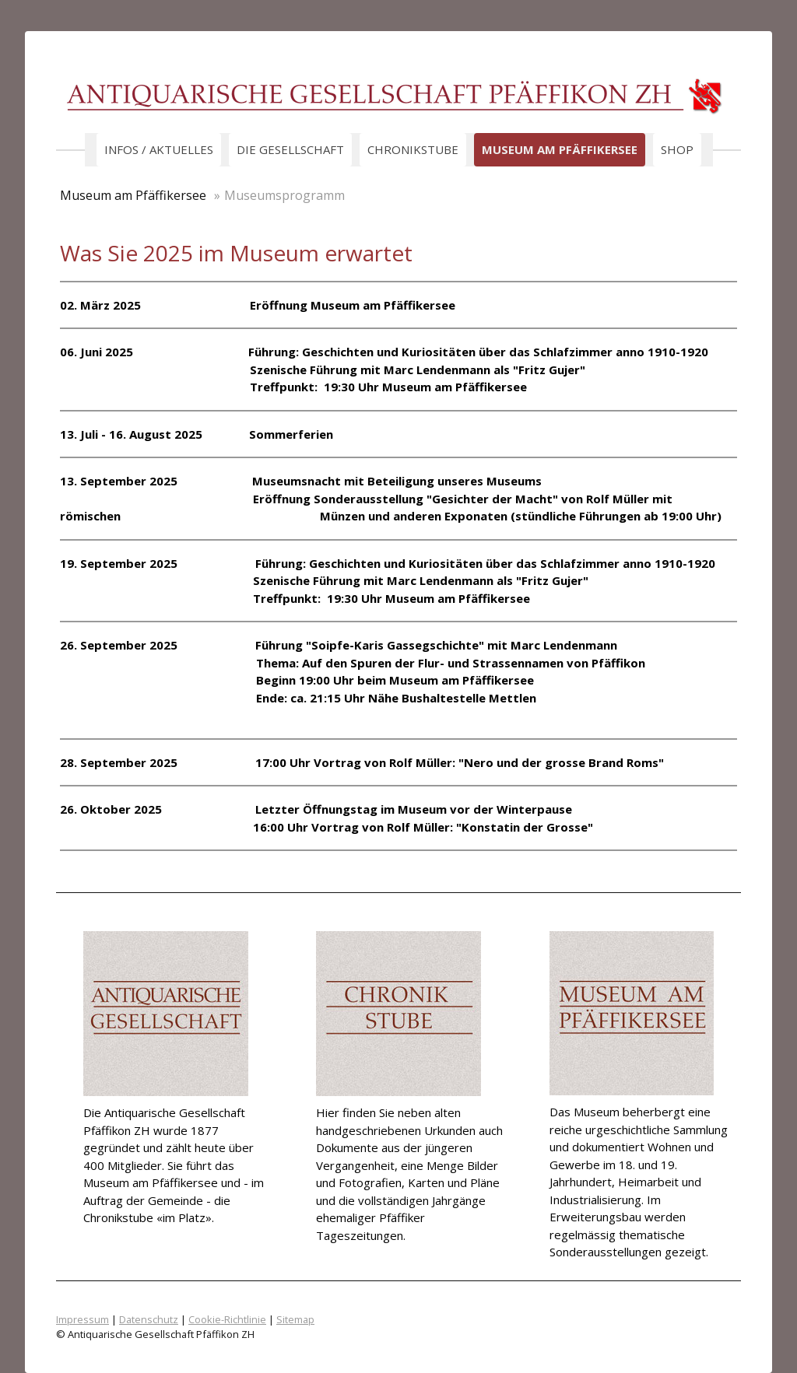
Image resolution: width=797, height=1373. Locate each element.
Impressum (82, 1319)
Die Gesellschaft (290, 149)
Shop (677, 149)
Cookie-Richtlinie (227, 1319)
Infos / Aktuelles (158, 149)
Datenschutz (148, 1319)
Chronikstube (412, 149)
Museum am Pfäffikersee (559, 149)
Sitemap (295, 1319)
